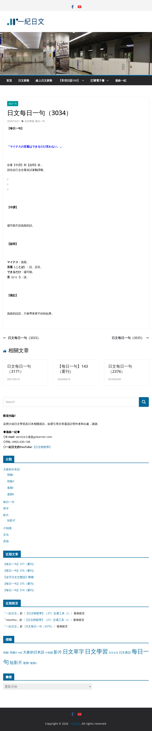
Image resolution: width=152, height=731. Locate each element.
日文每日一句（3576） (39, 626)
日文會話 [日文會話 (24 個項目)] (125, 652)
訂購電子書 (97, 80)
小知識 (7, 528)
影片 (6, 515)
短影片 (11, 520)
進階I (10, 488)
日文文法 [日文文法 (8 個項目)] (113, 652)
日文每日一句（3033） (21, 338)
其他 (6, 541)
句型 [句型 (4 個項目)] (20, 652)
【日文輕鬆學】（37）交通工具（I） (48, 613)
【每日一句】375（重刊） (19, 583)
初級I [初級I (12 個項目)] (6, 652)
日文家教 (23, 80)
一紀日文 (11, 613)
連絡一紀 (120, 80)
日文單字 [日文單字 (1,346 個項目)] (73, 651)
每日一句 (13, 103)
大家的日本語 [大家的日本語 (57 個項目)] (33, 652)
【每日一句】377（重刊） (19, 564)
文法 (6, 534)
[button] (82, 80)
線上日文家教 (44, 80)
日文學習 (29, 121)
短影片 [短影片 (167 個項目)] (16, 662)
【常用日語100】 (69, 80)
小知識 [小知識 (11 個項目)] (49, 652)
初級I (10, 474)
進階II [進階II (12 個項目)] (33, 663)
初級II (10, 481)
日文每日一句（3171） (19, 369)
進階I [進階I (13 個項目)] (26, 663)
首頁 (9, 80)
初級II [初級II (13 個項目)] (13, 652)
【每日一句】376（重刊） (19, 570)
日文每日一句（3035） (130, 338)
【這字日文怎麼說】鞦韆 (18, 577)
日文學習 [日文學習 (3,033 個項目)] (96, 651)
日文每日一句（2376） (120, 369)
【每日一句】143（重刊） (73, 369)
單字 (6, 508)
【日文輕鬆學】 (42, 447)
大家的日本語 (11, 469)
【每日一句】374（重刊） (19, 590)
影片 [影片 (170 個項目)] (58, 652)
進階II (10, 494)
